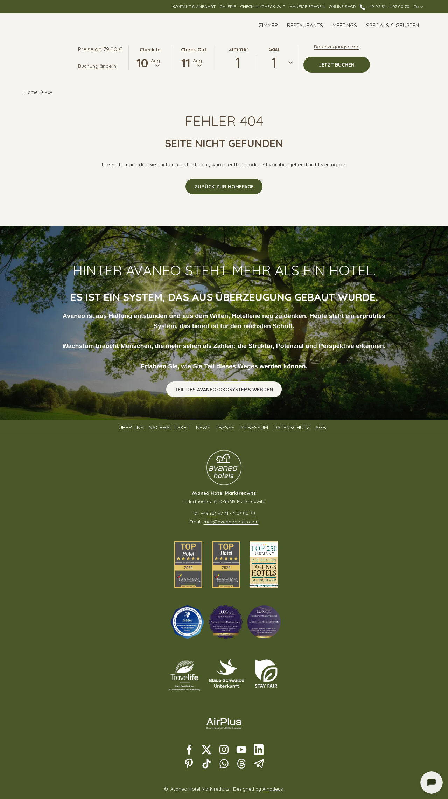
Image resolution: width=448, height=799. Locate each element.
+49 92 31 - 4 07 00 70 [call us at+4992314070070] (384, 6)
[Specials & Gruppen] (393, 25)
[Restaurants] (305, 25)
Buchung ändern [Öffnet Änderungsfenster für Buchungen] (97, 66)
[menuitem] (132, 427)
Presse (225, 427)
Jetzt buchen (344, 64)
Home (31, 92)
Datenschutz (291, 427)
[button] (150, 57)
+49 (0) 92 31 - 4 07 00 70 (228, 513)
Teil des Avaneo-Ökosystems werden (224, 389)
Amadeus (272, 789)
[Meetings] (345, 25)
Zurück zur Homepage (224, 187)
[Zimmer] (268, 25)
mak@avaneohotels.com (231, 521)
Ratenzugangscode (336, 46)
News (203, 427)
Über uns (131, 427)
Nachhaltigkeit (170, 427)
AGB (320, 427)
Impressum (253, 427)
